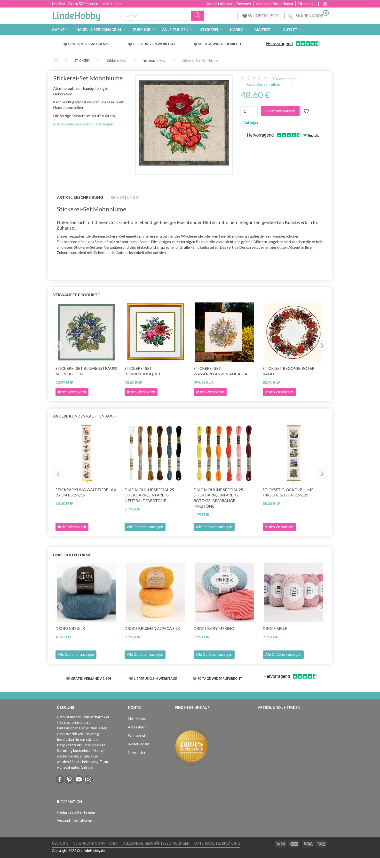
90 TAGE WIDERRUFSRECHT (220, 44)
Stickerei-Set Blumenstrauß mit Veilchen (86, 371)
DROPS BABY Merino (214, 628)
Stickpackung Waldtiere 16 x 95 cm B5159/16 (85, 492)
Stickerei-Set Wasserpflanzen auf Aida (220, 371)
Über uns (305, 3)
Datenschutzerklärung (217, 843)
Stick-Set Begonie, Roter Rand (288, 371)
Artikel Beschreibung (80, 197)
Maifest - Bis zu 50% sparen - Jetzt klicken (87, 3)
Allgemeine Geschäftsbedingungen (156, 843)
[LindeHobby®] (76, 14)
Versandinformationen (274, 3)
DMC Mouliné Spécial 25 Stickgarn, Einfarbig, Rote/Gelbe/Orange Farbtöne (218, 498)
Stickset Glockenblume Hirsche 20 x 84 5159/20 (288, 492)
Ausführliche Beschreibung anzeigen (83, 124)
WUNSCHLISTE (260, 15)
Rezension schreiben (262, 84)
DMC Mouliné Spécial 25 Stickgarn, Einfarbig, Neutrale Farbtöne (149, 495)
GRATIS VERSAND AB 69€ (88, 44)
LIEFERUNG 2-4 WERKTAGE (154, 44)
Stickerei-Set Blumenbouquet (143, 371)
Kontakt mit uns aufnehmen (228, 3)
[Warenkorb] (308, 15)
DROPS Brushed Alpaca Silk (152, 628)
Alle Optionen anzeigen (145, 527)
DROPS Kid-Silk (70, 628)
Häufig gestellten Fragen (76, 812)
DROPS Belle (275, 628)
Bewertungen (284, 78)
